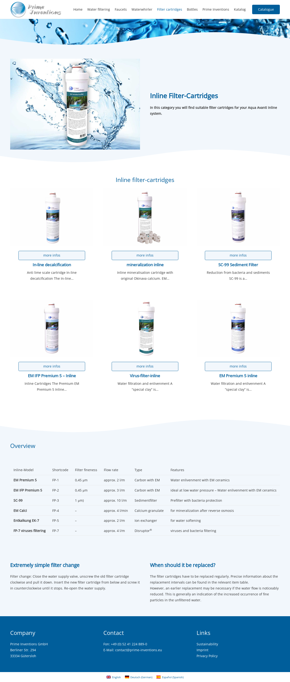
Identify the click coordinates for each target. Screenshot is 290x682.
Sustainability (207, 644)
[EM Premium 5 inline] (238, 302)
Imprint (202, 650)
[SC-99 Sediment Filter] (238, 191)
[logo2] (36, 9)
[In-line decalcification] (51, 191)
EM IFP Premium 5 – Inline (52, 375)
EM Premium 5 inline (238, 375)
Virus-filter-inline (145, 375)
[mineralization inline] (145, 191)
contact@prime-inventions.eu (138, 650)
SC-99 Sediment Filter (238, 264)
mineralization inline (145, 264)
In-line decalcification (52, 264)
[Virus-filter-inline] (145, 302)
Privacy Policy (207, 656)
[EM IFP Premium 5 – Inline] (51, 302)
